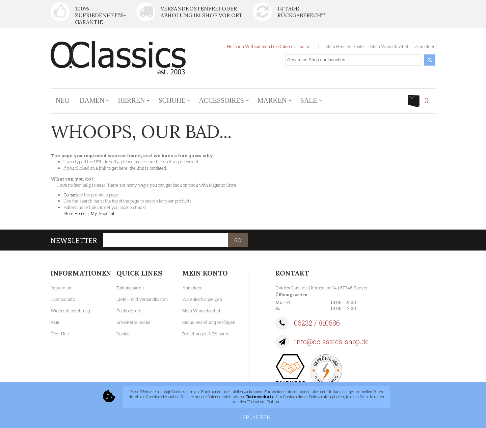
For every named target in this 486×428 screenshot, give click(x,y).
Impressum (62, 288)
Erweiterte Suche (133, 322)
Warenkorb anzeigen (202, 299)
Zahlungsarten (130, 288)
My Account (102, 213)
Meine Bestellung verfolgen (208, 322)
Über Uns (60, 334)
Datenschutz (63, 299)
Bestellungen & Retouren (206, 334)
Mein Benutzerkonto (344, 46)
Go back (71, 195)
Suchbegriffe (128, 311)
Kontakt (123, 334)
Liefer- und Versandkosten (142, 299)
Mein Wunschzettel (389, 46)
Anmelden (425, 46)
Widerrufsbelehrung (70, 311)
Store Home (74, 213)
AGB (55, 322)
